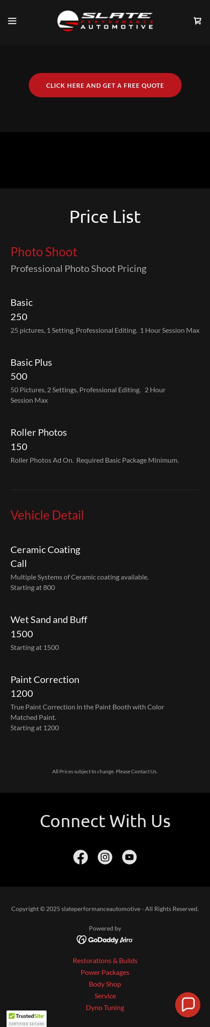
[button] (18, 21)
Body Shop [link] (105, 984)
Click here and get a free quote (105, 85)
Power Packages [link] (105, 972)
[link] (105, 20)
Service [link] (105, 995)
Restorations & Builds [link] (105, 960)
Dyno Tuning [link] (105, 1007)
